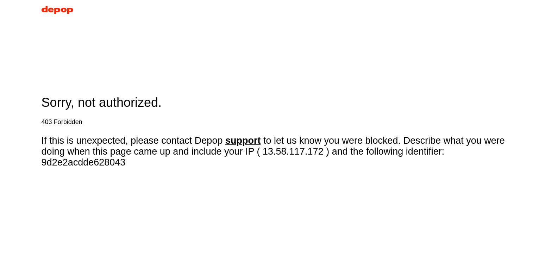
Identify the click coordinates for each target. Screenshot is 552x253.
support (243, 140)
